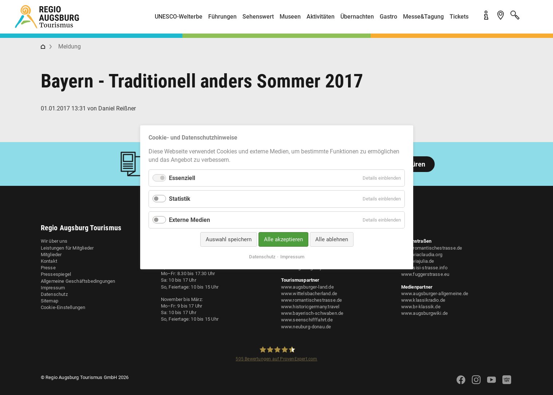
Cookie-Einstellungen (63, 307)
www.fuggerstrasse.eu (425, 274)
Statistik (179, 199)
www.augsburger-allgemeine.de (435, 293)
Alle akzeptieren (283, 239)
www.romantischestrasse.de (311, 300)
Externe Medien (189, 219)
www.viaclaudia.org (422, 254)
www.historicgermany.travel (310, 306)
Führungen (222, 16)
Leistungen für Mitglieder (67, 248)
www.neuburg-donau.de (306, 326)
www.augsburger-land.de (307, 287)
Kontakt (49, 261)
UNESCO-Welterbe (178, 16)
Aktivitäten (321, 16)
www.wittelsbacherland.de (309, 293)
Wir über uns (54, 241)
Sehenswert (258, 16)
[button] (531, 19)
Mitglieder (51, 254)
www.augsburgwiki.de (424, 313)
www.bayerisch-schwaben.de (312, 313)
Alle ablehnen (331, 239)
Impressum (53, 287)
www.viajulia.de (417, 261)
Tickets (459, 16)
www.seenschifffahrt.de (307, 319)
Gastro (388, 16)
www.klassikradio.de (423, 300)
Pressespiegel (56, 274)
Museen (290, 16)
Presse (48, 267)
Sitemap (49, 301)
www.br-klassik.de (421, 306)
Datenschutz (54, 294)
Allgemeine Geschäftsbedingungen (78, 281)
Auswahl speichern (228, 239)
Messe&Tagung (423, 16)
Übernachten (357, 16)
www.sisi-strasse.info (424, 267)
